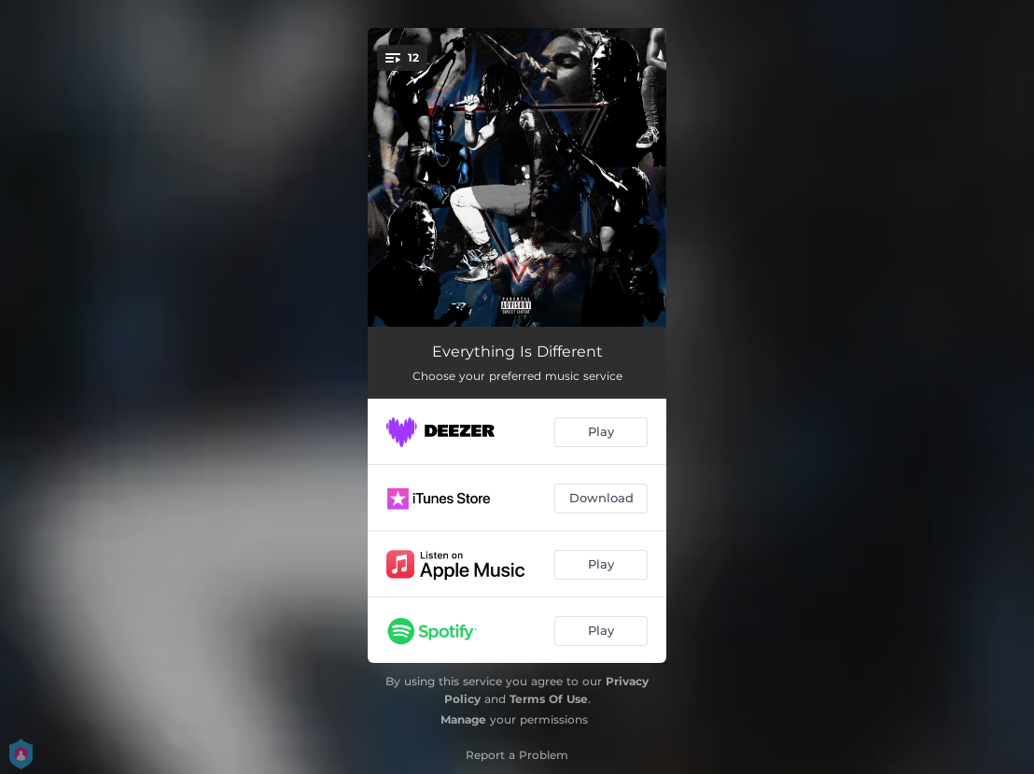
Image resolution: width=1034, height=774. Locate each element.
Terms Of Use (549, 699)
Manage (463, 719)
